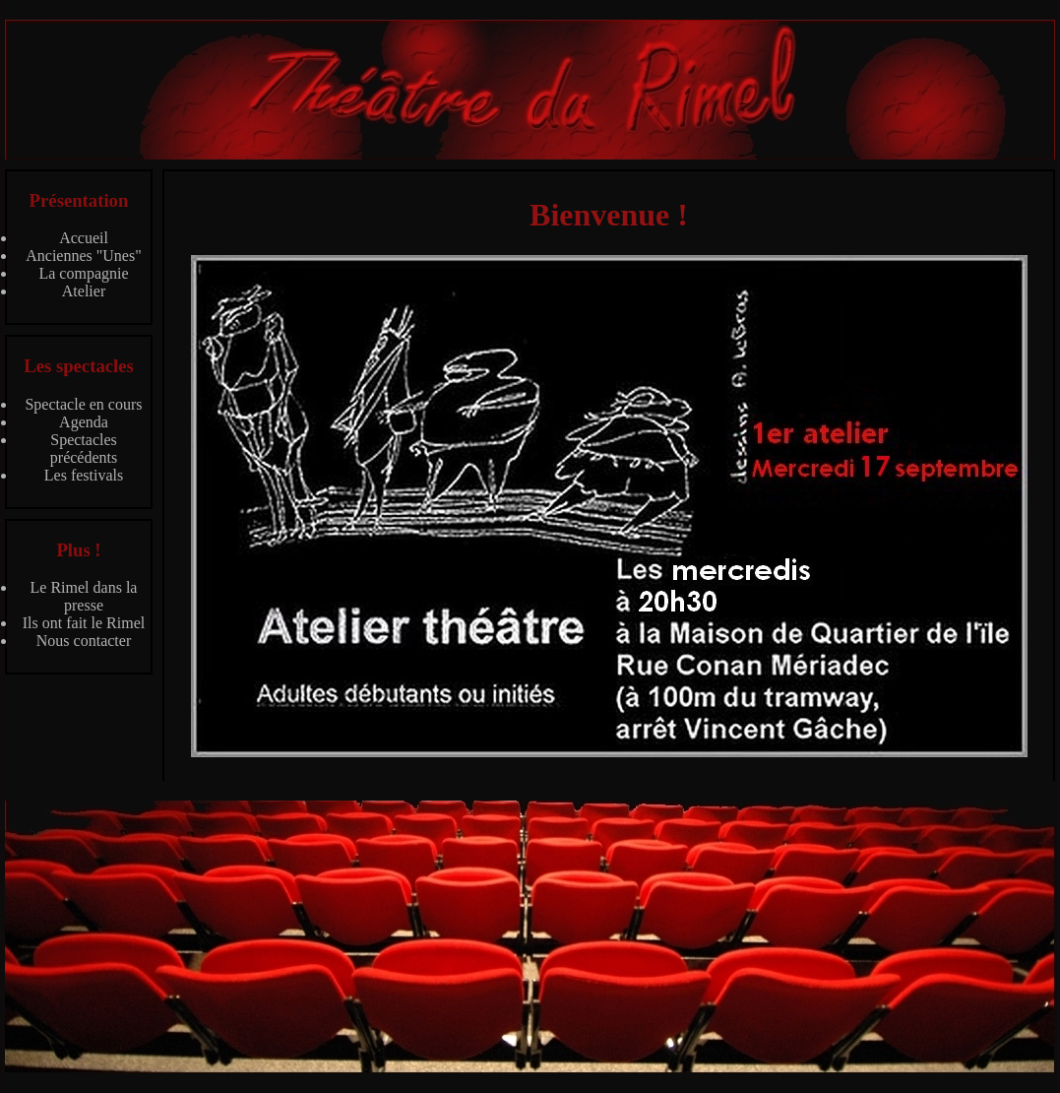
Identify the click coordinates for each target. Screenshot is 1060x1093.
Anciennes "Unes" (83, 255)
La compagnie (83, 273)
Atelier (83, 291)
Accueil (83, 237)
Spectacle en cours (83, 404)
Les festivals (83, 475)
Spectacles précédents (83, 448)
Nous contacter (83, 640)
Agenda (83, 422)
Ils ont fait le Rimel (84, 622)
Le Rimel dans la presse (84, 596)
